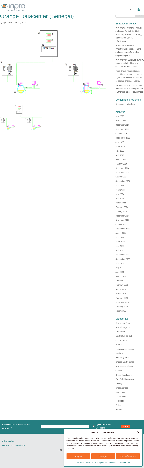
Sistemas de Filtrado (124, 366)
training (118, 383)
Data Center (120, 397)
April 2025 (119, 155)
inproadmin (7, 22)
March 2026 (120, 120)
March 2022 (120, 276)
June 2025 (120, 146)
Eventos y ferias (122, 357)
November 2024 (122, 172)
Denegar (103, 456)
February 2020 (121, 285)
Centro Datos (121, 340)
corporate (119, 401)
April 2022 (119, 272)
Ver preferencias (128, 456)
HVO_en (119, 345)
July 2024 (119, 185)
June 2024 (120, 190)
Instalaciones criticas (124, 349)
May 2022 (119, 268)
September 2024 (122, 181)
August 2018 (121, 289)
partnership (120, 392)
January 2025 (121, 164)
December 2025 (122, 125)
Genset (118, 371)
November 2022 (122, 255)
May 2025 (119, 151)
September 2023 (122, 229)
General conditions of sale (13, 445)
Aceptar (78, 456)
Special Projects (122, 327)
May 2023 (119, 246)
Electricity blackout (123, 336)
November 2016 (122, 302)
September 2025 (122, 138)
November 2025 (122, 129)
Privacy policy (8, 441)
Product (118, 409)
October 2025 (121, 133)
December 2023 (122, 216)
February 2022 (121, 281)
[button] (138, 432)
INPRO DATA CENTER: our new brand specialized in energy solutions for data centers (129, 63)
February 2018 (121, 298)
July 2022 (119, 263)
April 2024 (119, 198)
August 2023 (121, 233)
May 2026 (119, 116)
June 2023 (120, 242)
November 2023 (122, 220)
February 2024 (121, 207)
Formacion (120, 332)
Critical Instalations (123, 375)
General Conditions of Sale (119, 463)
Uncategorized (121, 388)
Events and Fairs (122, 323)
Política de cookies (83, 463)
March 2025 (120, 159)
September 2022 (122, 259)
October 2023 (121, 224)
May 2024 (119, 194)
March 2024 (120, 203)
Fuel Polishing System (125, 379)
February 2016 (121, 306)
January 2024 (121, 211)
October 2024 (121, 177)
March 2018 (120, 294)
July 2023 (119, 237)
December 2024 (122, 168)
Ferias (118, 405)
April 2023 (119, 250)
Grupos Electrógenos (124, 362)
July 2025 (119, 142)
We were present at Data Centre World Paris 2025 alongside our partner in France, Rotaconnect (129, 88)
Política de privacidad (100, 463)
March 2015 (120, 311)
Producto (119, 353)
